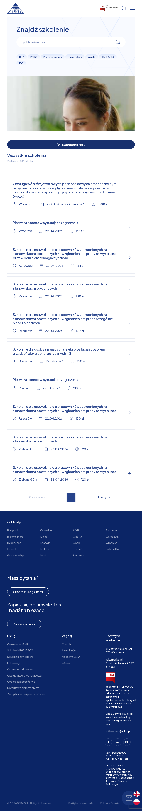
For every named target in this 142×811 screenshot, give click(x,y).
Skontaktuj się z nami (28, 592)
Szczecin (111, 530)
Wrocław (111, 542)
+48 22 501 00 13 (119, 693)
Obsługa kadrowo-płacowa (24, 675)
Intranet (67, 663)
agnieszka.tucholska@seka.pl (123, 700)
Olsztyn (77, 536)
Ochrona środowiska (20, 669)
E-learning (13, 663)
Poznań (77, 549)
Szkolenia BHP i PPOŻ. (20, 650)
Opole (76, 542)
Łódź (76, 530)
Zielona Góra (113, 549)
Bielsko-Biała (15, 536)
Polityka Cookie (109, 803)
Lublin (43, 555)
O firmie (66, 644)
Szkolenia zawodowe (20, 656)
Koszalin (45, 542)
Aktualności (69, 650)
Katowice (46, 530)
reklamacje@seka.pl (118, 731)
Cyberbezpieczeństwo (21, 681)
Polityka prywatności (81, 803)
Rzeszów (78, 555)
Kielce (43, 536)
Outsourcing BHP (17, 644)
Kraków (45, 549)
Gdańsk (12, 549)
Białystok (13, 530)
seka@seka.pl (114, 659)
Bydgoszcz (14, 542)
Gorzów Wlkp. (16, 555)
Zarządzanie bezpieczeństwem (26, 694)
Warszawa (112, 536)
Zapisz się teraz (24, 624)
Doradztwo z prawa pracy (23, 687)
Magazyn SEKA (71, 656)
